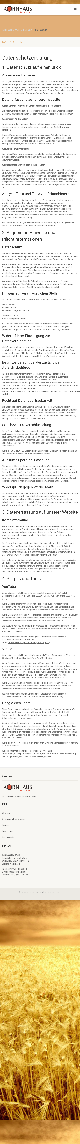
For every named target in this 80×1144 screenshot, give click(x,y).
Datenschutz (8, 837)
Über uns (6, 813)
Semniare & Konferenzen (13, 819)
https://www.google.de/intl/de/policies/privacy (29, 642)
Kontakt (5, 825)
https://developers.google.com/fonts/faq (26, 754)
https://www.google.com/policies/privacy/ (32, 757)
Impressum (7, 831)
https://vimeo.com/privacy (51, 697)
